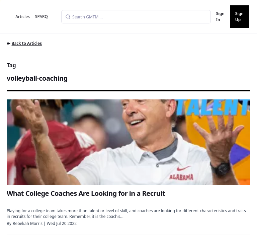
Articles (22, 16)
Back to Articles (24, 43)
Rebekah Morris (27, 223)
